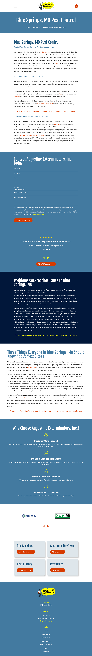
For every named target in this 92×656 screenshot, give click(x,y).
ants (56, 63)
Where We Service (46, 645)
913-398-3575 (45, 605)
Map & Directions (46, 621)
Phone (16, 178)
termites (17, 97)
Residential (46, 634)
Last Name (17, 173)
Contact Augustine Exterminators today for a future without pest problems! (46, 111)
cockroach (67, 293)
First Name (17, 168)
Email (15, 183)
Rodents (57, 124)
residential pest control (45, 104)
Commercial (46, 638)
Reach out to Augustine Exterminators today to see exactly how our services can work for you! (46, 411)
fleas (60, 94)
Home (46, 631)
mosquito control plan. (26, 398)
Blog (46, 648)
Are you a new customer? (21, 192)
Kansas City (46, 52)
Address (16, 187)
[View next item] (48, 257)
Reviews (46, 652)
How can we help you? (20, 197)
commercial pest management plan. (32, 135)
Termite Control (46, 641)
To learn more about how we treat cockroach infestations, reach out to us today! (46, 335)
